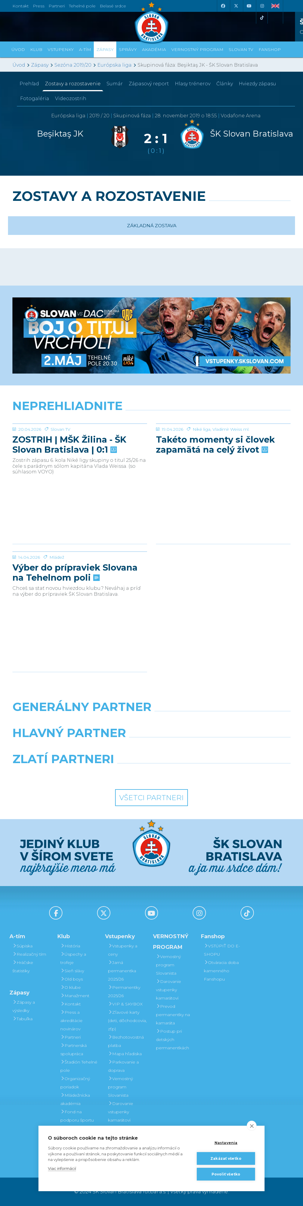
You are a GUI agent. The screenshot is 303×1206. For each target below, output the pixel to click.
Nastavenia (226, 1143)
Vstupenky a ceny (122, 950)
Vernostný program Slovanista (120, 1087)
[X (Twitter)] (236, 6)
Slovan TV (60, 473)
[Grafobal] (103, 748)
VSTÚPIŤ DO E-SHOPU (222, 950)
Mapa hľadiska (125, 1053)
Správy (128, 49)
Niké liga (201, 473)
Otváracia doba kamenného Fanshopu (221, 971)
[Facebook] (223, 6)
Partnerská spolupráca (73, 1049)
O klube (70, 987)
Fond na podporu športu (77, 1116)
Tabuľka (22, 1018)
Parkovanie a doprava (123, 1066)
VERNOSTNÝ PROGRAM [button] (197, 49)
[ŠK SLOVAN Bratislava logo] (151, 22)
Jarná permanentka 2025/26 (122, 971)
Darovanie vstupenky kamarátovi (120, 1112)
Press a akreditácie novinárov (71, 1021)
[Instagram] (262, 6)
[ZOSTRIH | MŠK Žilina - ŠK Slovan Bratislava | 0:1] (79, 445)
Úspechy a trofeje (73, 958)
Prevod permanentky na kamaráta (173, 1015)
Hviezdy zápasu (257, 84)
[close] (252, 1126)
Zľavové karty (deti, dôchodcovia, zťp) (127, 1021)
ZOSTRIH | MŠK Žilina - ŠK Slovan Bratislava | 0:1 (69, 489)
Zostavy (73, 84)
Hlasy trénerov (192, 84)
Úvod (18, 49)
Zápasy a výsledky (23, 1006)
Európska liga (114, 65)
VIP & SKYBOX (125, 1004)
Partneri (70, 1037)
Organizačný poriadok (75, 1083)
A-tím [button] (85, 49)
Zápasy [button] (105, 49)
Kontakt (70, 1004)
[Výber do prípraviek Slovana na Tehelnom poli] (79, 573)
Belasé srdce (113, 6)
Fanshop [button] (270, 49)
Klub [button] (36, 49)
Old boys (71, 979)
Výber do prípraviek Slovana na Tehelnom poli (75, 617)
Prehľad (29, 84)
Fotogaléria (34, 98)
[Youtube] (249, 6)
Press (38, 6)
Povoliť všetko (226, 1174)
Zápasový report (149, 84)
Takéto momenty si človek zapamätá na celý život (215, 489)
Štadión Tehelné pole (78, 1066)
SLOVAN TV (241, 49)
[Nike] (151, 722)
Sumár (115, 84)
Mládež (56, 601)
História (70, 946)
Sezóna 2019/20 (72, 65)
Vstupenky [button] (61, 49)
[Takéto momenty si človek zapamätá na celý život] (223, 445)
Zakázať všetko (225, 1158)
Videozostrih (70, 98)
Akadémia (154, 49)
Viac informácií (62, 1168)
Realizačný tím (29, 954)
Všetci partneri (151, 797)
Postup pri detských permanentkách (172, 1039)
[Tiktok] (262, 18)
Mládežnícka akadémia (75, 1099)
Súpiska (22, 946)
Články (224, 84)
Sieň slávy (72, 970)
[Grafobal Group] (187, 774)
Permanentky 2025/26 (124, 991)
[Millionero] (199, 748)
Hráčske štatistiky (22, 966)
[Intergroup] (115, 774)
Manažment (74, 995)
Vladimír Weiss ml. (230, 473)
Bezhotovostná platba (126, 1041)
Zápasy (40, 65)
